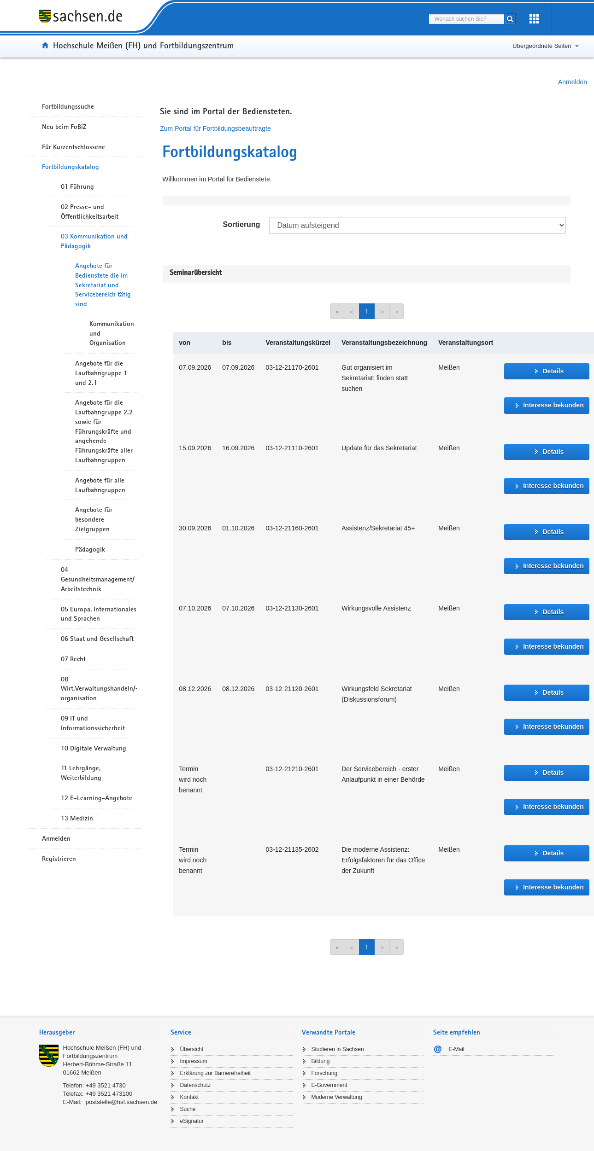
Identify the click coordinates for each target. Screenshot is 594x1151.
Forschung (325, 1073)
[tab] (100, 1033)
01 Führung (77, 186)
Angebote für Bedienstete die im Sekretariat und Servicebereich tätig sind (103, 285)
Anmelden (572, 82)
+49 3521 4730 (106, 1085)
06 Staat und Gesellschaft (97, 638)
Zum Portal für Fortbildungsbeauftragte (215, 128)
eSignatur (192, 1121)
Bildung (321, 1061)
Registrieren (59, 859)
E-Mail (457, 1049)
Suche (188, 1109)
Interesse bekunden (553, 405)
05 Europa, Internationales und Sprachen (98, 614)
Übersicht (192, 1049)
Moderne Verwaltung (337, 1097)
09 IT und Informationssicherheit (93, 723)
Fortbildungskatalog (70, 167)
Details (553, 371)
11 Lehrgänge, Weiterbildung (81, 773)
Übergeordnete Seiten (541, 45)
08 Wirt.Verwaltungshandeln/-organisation (99, 689)
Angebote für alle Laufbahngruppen (100, 485)
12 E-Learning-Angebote (96, 798)
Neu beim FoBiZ (64, 126)
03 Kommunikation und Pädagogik (94, 241)
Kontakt (189, 1097)
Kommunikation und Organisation (111, 333)
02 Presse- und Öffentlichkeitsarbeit (89, 212)
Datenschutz (195, 1085)
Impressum (193, 1061)
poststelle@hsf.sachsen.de (122, 1102)
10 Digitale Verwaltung (93, 748)
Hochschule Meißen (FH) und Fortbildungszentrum (143, 45)
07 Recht (73, 659)
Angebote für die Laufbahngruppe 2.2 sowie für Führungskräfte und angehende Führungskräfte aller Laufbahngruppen (104, 431)
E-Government (329, 1085)
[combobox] (467, 18)
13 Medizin (77, 818)
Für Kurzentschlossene (73, 147)
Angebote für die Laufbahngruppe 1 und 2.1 (101, 373)
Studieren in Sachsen (338, 1049)
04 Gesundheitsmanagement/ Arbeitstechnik (98, 579)
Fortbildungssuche (68, 106)
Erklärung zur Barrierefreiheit (215, 1073)
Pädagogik (90, 549)
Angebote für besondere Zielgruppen (93, 519)
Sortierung (241, 224)
